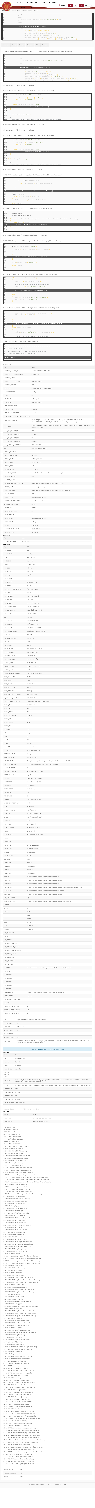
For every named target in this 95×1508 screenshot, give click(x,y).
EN (86, 5)
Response (30, 45)
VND (70, 5)
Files (37, 45)
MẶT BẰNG (21, 7)
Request (21, 45)
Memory (44, 45)
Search (63, 5)
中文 (90, 5)
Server (14, 45)
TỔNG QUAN (52, 3)
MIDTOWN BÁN (22, 3)
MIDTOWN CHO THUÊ (38, 3)
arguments (68, 51)
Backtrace (6, 45)
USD (75, 5)
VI (81, 5)
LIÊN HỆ (30, 7)
